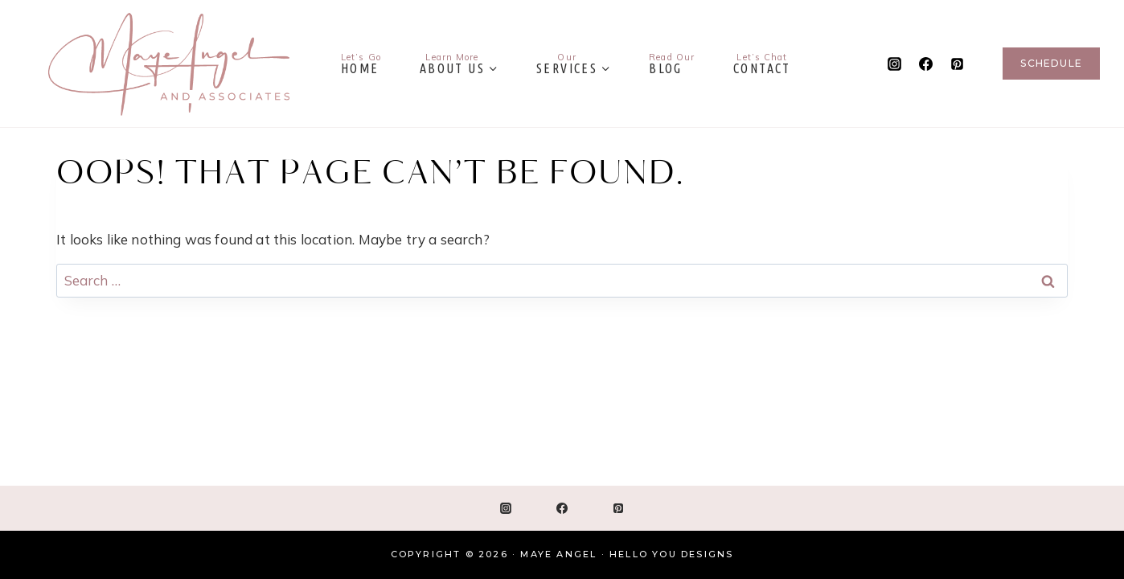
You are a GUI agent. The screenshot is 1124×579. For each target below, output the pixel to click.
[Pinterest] (956, 63)
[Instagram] (894, 63)
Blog (672, 63)
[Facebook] (925, 63)
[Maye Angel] (168, 63)
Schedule (1051, 63)
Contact (762, 63)
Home (361, 63)
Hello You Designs (671, 554)
